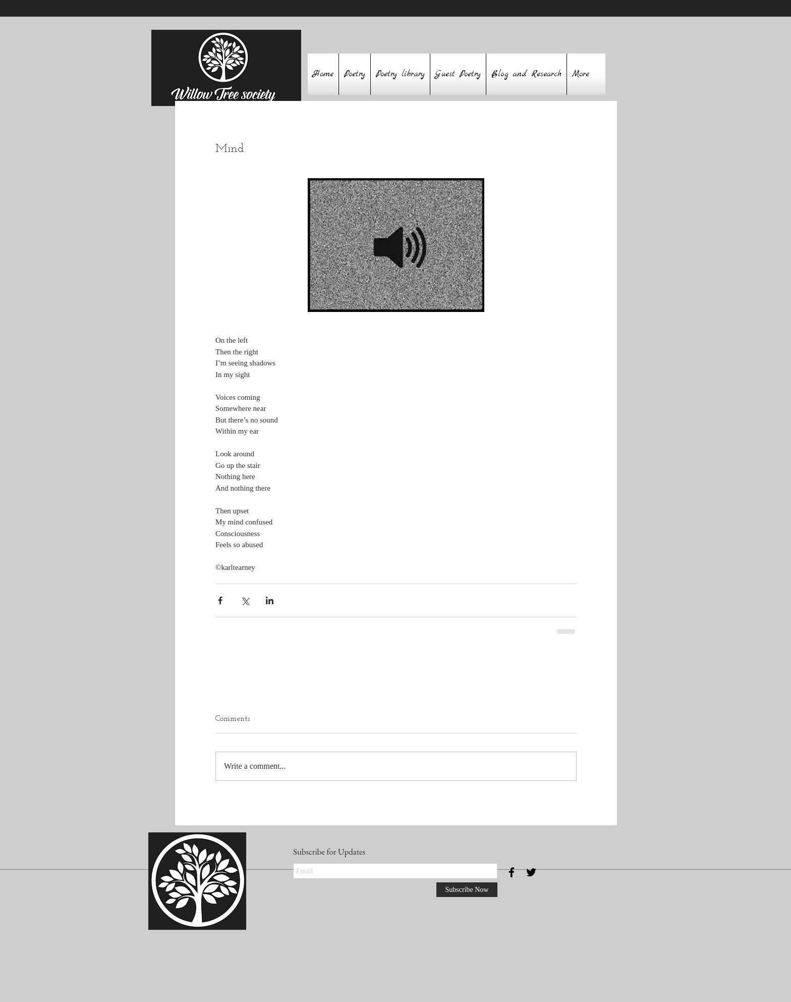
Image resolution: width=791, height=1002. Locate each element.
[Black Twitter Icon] (531, 872)
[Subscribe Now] (466, 889)
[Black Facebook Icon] (511, 872)
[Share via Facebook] (220, 600)
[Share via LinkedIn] (269, 600)
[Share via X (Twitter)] (245, 600)
